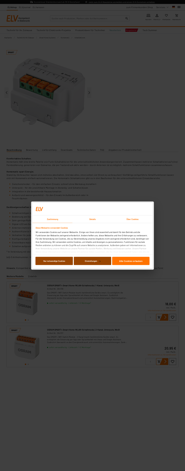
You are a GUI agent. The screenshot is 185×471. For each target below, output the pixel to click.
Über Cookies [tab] (132, 219)
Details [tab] (92, 219)
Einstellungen (92, 261)
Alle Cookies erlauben (131, 260)
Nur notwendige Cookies (54, 261)
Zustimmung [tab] (52, 219)
